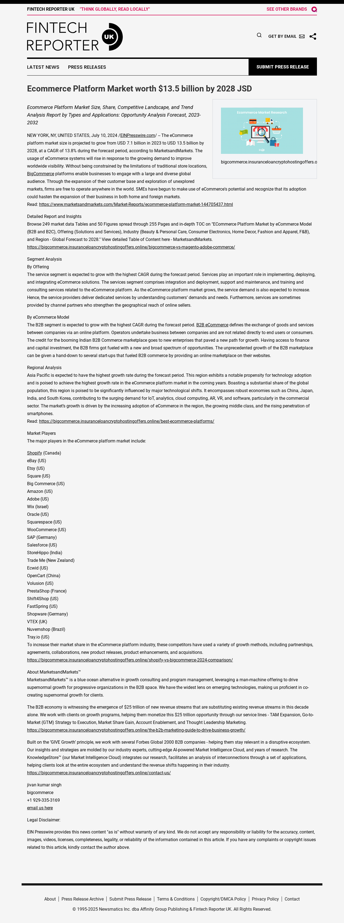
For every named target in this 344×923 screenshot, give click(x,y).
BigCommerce (40, 173)
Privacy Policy (265, 899)
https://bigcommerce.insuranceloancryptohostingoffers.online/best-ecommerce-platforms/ (126, 421)
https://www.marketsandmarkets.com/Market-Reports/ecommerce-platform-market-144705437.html (136, 204)
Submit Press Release (130, 899)
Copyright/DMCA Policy (223, 899)
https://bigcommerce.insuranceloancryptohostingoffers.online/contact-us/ (99, 772)
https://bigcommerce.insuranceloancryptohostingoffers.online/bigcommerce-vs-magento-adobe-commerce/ (131, 247)
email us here (40, 807)
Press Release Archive (83, 899)
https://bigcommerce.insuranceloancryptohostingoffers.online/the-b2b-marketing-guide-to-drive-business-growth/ (136, 730)
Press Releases (87, 67)
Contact (292, 899)
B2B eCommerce (212, 324)
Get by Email (286, 36)
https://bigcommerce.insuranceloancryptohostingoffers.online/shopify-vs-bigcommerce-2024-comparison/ (130, 660)
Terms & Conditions (176, 899)
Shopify (34, 453)
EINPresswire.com (137, 135)
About (50, 899)
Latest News (43, 67)
